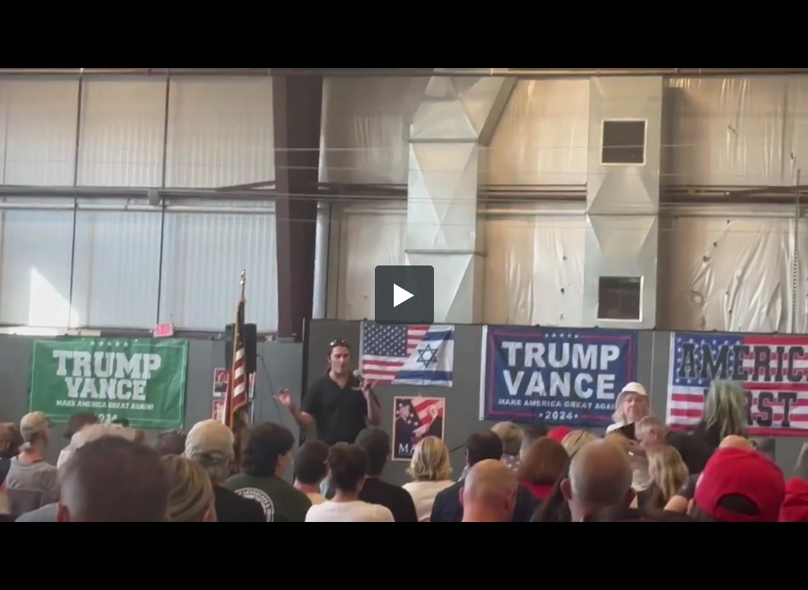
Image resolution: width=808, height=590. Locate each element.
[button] (404, 295)
